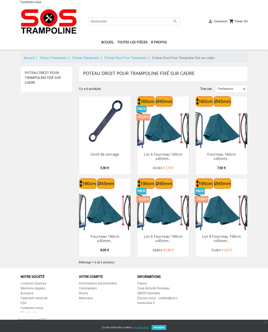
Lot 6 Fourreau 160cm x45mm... (163, 156)
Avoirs (83, 293)
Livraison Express (33, 283)
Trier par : (206, 89)
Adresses (86, 298)
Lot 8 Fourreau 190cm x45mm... (221, 238)
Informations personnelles (98, 283)
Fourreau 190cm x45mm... (104, 238)
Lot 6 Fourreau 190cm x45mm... (163, 238)
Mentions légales (32, 288)
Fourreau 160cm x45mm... (221, 156)
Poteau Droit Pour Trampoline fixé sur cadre (43, 77)
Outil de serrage (104, 154)
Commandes (88, 288)
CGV (23, 303)
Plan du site (28, 313)
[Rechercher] (134, 21)
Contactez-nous (30, 2)
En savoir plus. (141, 327)
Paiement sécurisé (33, 298)
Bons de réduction (92, 303)
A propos (27, 293)
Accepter (159, 327)
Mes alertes (87, 308)
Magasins (27, 318)
